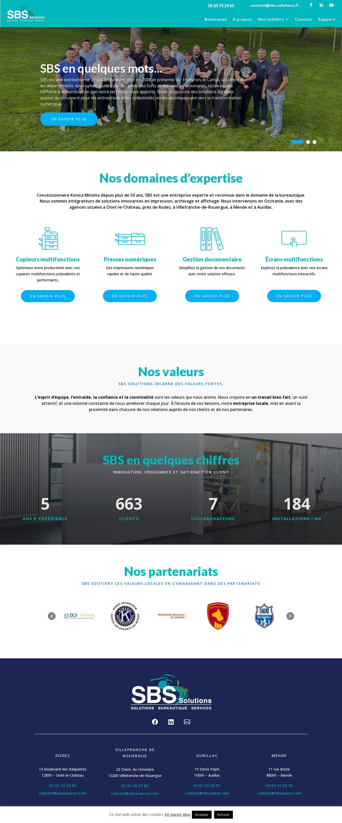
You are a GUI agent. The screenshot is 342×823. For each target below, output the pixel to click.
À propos (242, 19)
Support (327, 19)
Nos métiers (271, 19)
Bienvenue (216, 19)
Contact (303, 19)
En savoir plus (69, 121)
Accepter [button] (202, 814)
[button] (52, 616)
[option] (79, 616)
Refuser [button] (223, 814)
